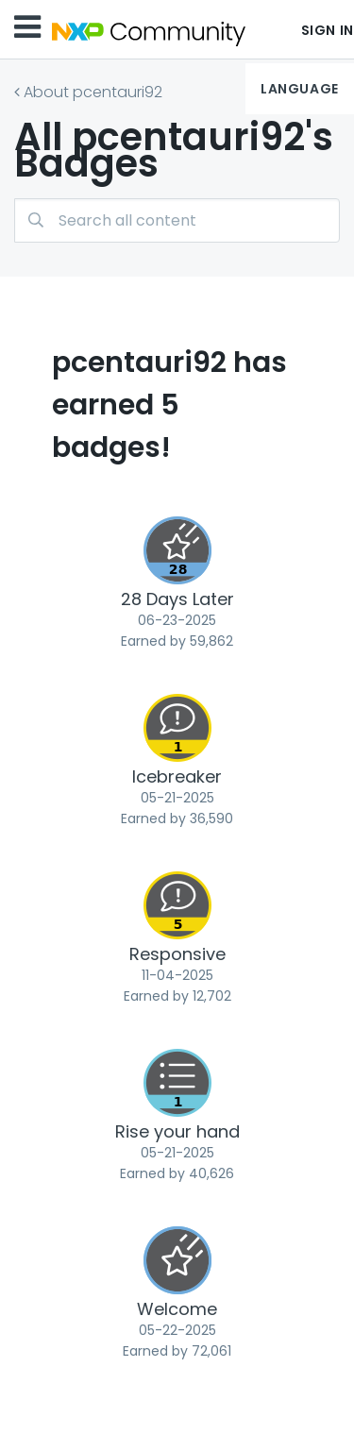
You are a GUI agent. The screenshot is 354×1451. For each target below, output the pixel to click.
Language (299, 88)
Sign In (327, 30)
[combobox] (177, 220)
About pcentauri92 (93, 92)
